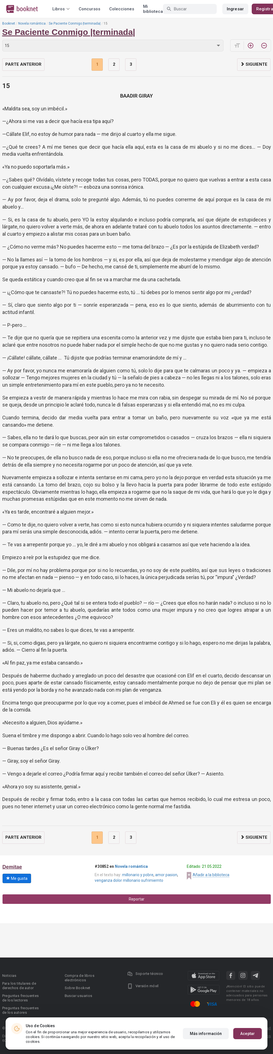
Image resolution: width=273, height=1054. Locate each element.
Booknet (8, 23)
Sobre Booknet (77, 988)
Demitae (12, 867)
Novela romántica (32, 23)
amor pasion (166, 875)
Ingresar (235, 8)
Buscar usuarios (78, 996)
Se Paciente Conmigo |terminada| (75, 23)
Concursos (89, 8)
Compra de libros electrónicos (79, 977)
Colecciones (121, 8)
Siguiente (253, 64)
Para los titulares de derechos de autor (19, 985)
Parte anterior (23, 64)
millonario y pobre (137, 875)
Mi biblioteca (153, 9)
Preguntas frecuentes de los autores (20, 1010)
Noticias (9, 975)
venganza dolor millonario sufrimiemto (129, 880)
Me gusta (16, 878)
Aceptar (247, 1033)
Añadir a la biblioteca (211, 875)
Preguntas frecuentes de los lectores (20, 998)
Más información (206, 1033)
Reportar (136, 899)
